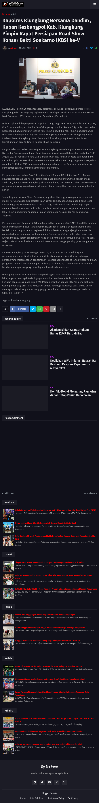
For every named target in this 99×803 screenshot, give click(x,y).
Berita (16, 300)
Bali (14, 14)
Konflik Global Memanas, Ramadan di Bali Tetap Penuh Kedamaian (73, 393)
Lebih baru (9, 493)
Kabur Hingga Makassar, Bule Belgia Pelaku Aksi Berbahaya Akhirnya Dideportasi (50, 628)
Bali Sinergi (73, 798)
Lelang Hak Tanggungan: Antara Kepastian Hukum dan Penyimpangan (45, 615)
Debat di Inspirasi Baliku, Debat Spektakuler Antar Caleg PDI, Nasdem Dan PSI (48, 666)
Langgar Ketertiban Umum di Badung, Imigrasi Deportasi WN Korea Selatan (47, 641)
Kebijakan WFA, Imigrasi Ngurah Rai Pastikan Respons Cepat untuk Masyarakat (73, 364)
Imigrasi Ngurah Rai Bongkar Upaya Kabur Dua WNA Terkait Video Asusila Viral (48, 744)
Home (23, 798)
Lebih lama (89, 493)
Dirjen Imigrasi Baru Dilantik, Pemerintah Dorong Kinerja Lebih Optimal (45, 523)
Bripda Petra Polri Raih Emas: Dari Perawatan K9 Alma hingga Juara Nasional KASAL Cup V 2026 (55, 510)
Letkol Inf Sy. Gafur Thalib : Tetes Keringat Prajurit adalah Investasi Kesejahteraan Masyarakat (56, 589)
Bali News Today (56, 798)
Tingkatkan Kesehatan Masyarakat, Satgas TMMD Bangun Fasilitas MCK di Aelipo (49, 562)
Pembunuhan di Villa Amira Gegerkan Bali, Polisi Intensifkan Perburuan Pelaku (48, 731)
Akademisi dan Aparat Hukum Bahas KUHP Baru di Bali (69, 331)
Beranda (6, 14)
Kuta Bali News (37, 798)
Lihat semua (91, 318)
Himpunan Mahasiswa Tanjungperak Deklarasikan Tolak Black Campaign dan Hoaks (50, 679)
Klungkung (25, 300)
